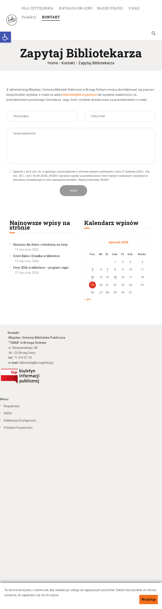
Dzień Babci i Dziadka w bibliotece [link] (36, 256)
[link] (5, 37)
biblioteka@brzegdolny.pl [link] (80, 95)
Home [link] (53, 63)
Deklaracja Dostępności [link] (20, 420)
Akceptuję (148, 599)
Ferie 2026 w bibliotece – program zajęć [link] (41, 267)
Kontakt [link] (68, 63)
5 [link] (92, 269)
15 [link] (114, 277)
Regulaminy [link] (12, 406)
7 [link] (107, 269)
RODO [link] (8, 413)
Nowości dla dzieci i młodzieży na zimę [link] (40, 245)
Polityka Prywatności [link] (18, 428)
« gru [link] (87, 299)
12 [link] (92, 277)
